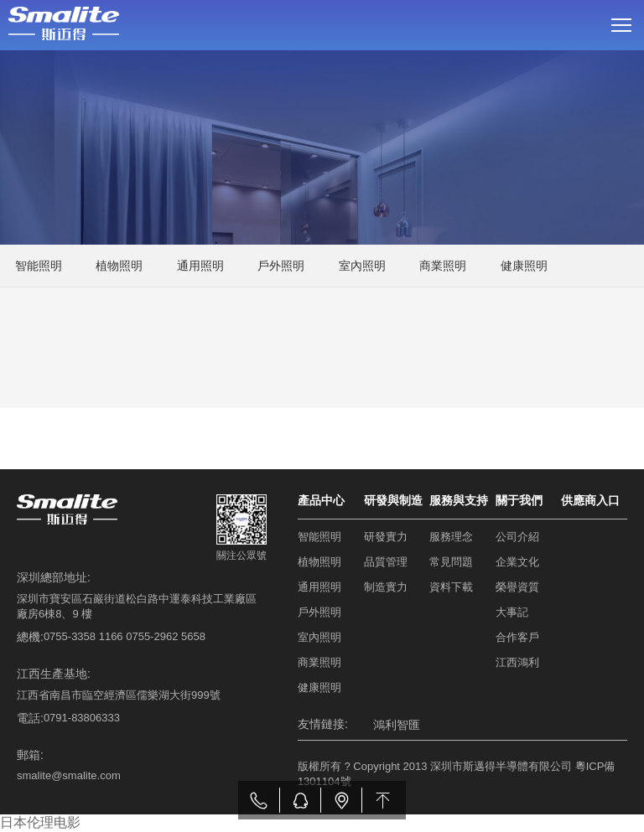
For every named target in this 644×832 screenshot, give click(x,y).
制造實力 (386, 587)
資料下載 (451, 587)
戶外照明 (280, 265)
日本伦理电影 (40, 822)
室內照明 (362, 265)
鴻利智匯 (396, 724)
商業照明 (442, 265)
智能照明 (38, 265)
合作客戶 (517, 637)
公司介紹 (517, 536)
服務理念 (451, 536)
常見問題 (451, 562)
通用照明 (200, 265)
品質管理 (386, 562)
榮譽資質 (517, 587)
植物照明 (119, 265)
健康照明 (524, 265)
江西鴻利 (517, 662)
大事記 (512, 612)
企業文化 (517, 562)
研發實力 (386, 536)
